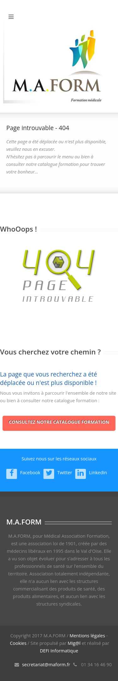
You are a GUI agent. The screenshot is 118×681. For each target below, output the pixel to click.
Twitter (64, 472)
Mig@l (74, 643)
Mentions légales (87, 636)
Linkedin (98, 472)
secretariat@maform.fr (46, 664)
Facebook (30, 472)
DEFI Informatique (59, 651)
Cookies (18, 643)
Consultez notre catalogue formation (59, 422)
